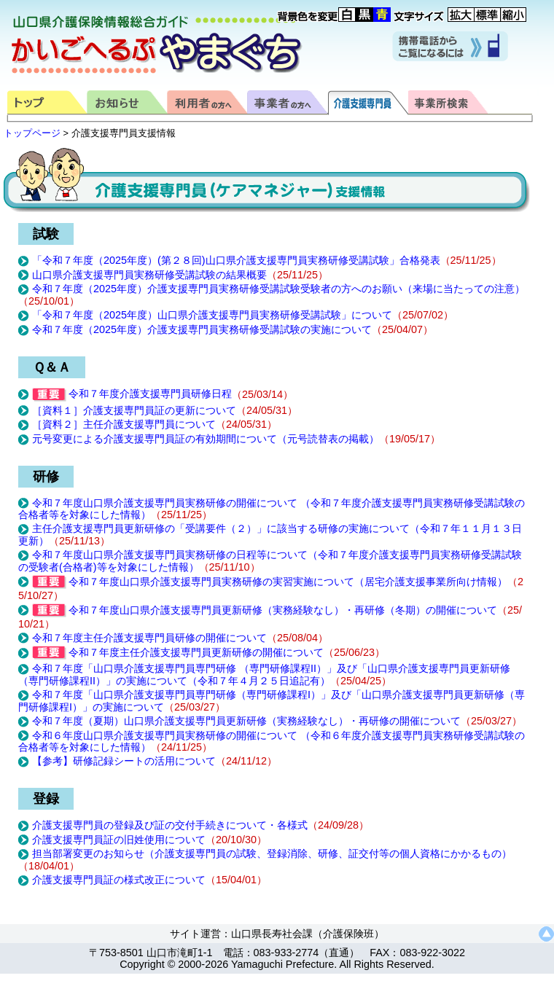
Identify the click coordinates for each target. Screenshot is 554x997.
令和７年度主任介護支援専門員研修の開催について (149, 638)
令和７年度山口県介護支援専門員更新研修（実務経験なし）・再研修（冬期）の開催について (264, 610)
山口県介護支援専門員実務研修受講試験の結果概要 (149, 275)
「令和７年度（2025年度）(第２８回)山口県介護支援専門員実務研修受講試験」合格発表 (236, 260)
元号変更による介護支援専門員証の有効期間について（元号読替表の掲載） (205, 439)
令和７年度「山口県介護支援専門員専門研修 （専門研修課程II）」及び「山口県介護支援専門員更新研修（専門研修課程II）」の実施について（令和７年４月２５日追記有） (264, 674)
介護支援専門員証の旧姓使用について (119, 839)
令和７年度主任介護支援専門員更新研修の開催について (178, 652)
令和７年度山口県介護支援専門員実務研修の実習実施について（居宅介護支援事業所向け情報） (269, 581)
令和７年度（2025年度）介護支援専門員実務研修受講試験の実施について (202, 329)
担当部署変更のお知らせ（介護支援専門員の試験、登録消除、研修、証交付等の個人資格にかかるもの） (272, 853)
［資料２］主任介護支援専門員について (124, 424)
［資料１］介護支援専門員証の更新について (134, 410)
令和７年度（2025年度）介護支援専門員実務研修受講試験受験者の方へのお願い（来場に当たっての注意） (278, 288)
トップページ (32, 133)
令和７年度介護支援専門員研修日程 (132, 393)
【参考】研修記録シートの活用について (124, 761)
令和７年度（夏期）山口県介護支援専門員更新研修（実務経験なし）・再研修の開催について (246, 721)
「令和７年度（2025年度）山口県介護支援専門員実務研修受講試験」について (212, 315)
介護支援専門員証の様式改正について (119, 879)
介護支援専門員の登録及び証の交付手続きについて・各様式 (170, 825)
